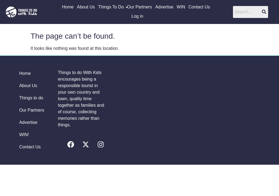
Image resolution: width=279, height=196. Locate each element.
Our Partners (139, 7)
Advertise (164, 7)
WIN (181, 7)
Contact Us (199, 7)
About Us (86, 7)
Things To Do (111, 7)
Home (68, 7)
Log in (137, 16)
